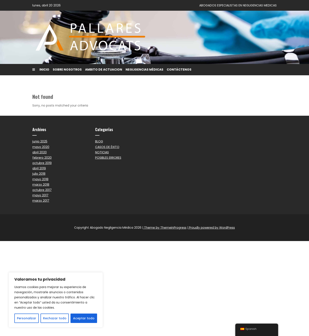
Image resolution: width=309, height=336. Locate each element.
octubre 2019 (42, 163)
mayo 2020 (40, 147)
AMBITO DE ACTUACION (103, 69)
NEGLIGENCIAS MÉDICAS (144, 69)
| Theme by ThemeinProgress (164, 227)
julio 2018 (38, 174)
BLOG (99, 141)
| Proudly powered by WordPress (211, 227)
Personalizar (26, 318)
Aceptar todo (83, 318)
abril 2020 (39, 152)
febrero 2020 (42, 157)
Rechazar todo (54, 318)
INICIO (44, 69)
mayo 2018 (40, 179)
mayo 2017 (40, 195)
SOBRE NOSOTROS (67, 69)
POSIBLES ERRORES (108, 157)
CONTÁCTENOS (179, 69)
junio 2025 (39, 141)
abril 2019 (39, 168)
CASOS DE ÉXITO (107, 147)
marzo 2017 (40, 200)
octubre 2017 (42, 190)
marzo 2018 (40, 184)
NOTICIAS (102, 152)
